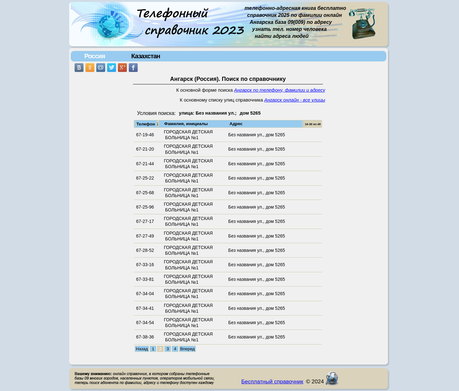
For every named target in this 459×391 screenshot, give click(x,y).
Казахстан (145, 56)
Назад (142, 348)
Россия (94, 56)
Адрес (236, 123)
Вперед (187, 348)
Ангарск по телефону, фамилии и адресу (279, 90)
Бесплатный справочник (272, 381)
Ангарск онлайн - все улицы (294, 100)
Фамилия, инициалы (186, 123)
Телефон (147, 123)
